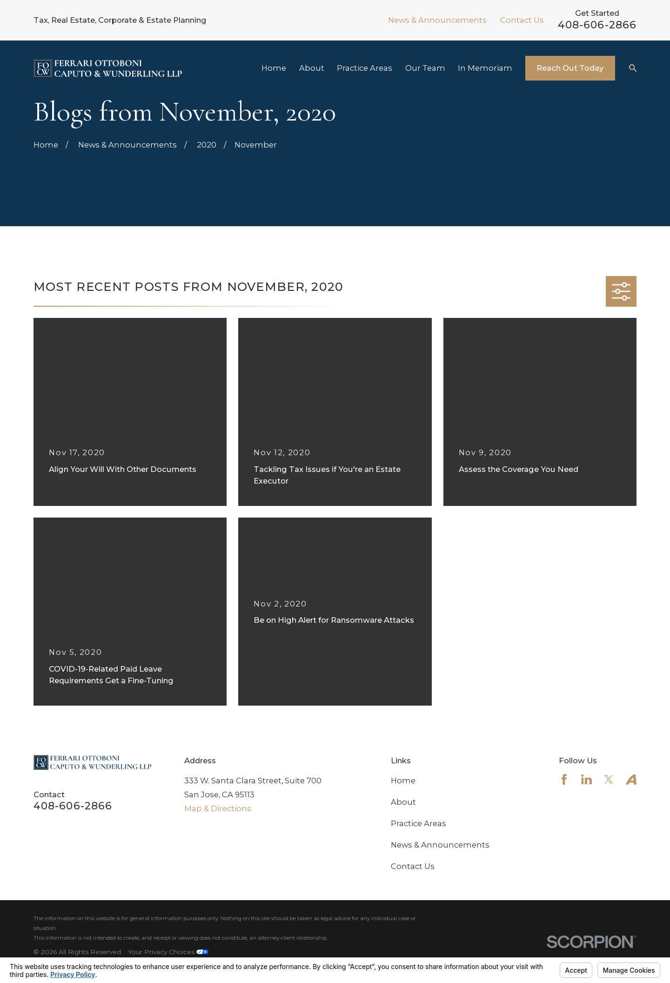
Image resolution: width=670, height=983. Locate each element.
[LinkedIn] (586, 779)
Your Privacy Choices (168, 952)
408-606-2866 (597, 25)
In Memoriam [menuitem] (485, 68)
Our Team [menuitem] (425, 68)
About (403, 802)
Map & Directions (217, 808)
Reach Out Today (569, 68)
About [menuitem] (311, 68)
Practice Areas (418, 823)
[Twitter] (608, 779)
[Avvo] (631, 779)
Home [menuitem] (273, 68)
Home (403, 780)
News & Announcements (437, 20)
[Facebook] (564, 779)
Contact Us (522, 20)
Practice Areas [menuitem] (364, 68)
